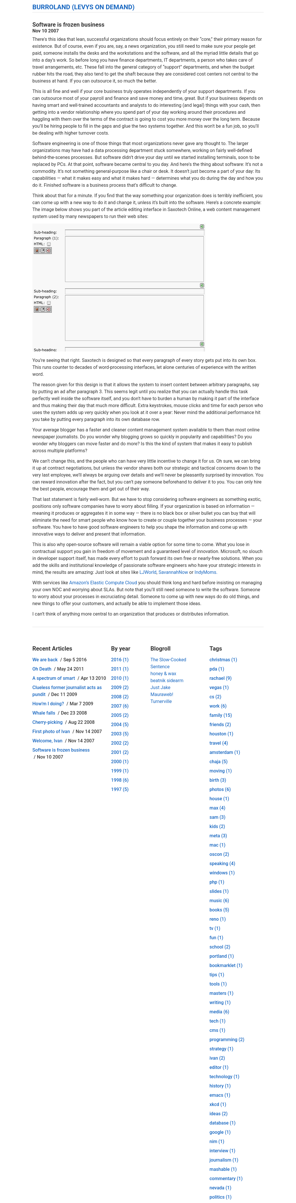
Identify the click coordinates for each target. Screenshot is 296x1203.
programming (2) (227, 1039)
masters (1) (222, 993)
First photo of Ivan (51, 731)
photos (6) (220, 789)
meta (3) (218, 835)
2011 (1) (120, 669)
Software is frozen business (61, 750)
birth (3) (218, 780)
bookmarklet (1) (226, 965)
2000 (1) (120, 761)
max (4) (217, 808)
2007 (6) (120, 706)
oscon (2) (219, 854)
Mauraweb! (161, 694)
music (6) (219, 900)
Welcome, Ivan (47, 741)
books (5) (219, 910)
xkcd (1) (218, 1104)
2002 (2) (120, 743)
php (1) (217, 882)
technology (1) (224, 1076)
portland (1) (222, 956)
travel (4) (219, 743)
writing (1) (220, 1002)
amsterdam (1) (225, 752)
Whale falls (43, 713)
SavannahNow (173, 572)
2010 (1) (120, 678)
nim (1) (217, 1141)
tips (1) (217, 974)
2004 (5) (120, 724)
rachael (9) (221, 678)
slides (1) (219, 891)
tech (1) (217, 1021)
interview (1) (222, 1150)
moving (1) (221, 771)
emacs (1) (220, 1095)
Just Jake (160, 687)
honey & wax (163, 673)
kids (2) (217, 826)
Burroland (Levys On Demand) (83, 7)
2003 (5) (120, 734)
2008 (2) (120, 697)
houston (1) (221, 734)
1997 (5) (120, 789)
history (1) (220, 1086)
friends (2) (220, 724)
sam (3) (217, 817)
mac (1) (217, 845)
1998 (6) (120, 780)
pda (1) (217, 669)
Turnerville (161, 701)
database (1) (223, 1123)
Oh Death (41, 669)
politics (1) (221, 1197)
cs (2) (215, 697)
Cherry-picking (47, 722)
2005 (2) (120, 715)
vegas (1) (219, 687)
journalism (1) (224, 1160)
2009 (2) (120, 687)
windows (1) (222, 873)
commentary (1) (226, 1178)
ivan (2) (217, 1058)
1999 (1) (120, 771)
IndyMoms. (206, 572)
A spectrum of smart (53, 678)
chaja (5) (219, 761)
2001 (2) (120, 752)
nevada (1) (221, 1188)
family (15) (221, 715)
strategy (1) (222, 1049)
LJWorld (147, 572)
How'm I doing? (48, 703)
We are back (45, 659)
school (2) (220, 947)
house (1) (219, 798)
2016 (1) (120, 659)
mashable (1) (223, 1169)
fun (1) (216, 937)
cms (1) (217, 1030)
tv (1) (215, 928)
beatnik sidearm (166, 680)
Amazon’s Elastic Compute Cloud (103, 582)
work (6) (218, 706)
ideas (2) (219, 1113)
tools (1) (218, 984)
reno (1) (218, 919)
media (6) (219, 1012)
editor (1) (219, 1067)
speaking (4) (222, 863)
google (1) (220, 1132)
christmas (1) (223, 659)
